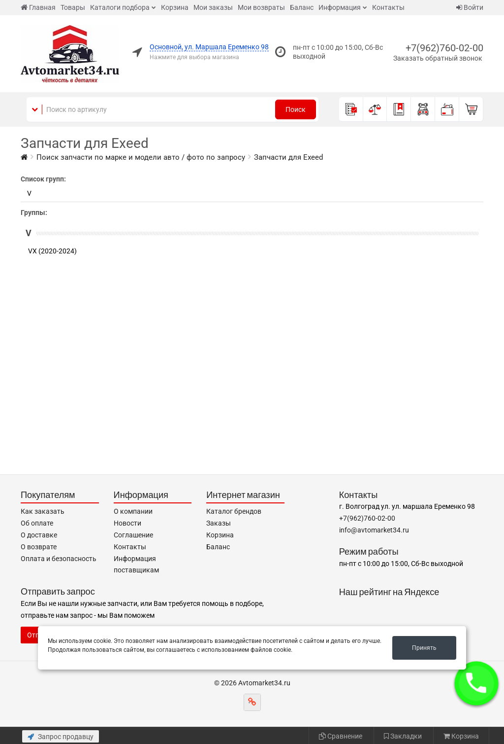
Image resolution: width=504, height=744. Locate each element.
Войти (469, 7)
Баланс (302, 7)
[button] (476, 683)
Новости (127, 523)
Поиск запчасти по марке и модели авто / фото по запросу (140, 157)
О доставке (39, 535)
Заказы (218, 523)
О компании (133, 511)
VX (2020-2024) (52, 251)
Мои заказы (213, 7)
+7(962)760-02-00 (444, 48)
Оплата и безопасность (58, 559)
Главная (38, 7)
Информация (339, 7)
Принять (424, 647)
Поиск (295, 109)
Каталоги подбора (120, 7)
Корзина (175, 7)
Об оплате (37, 523)
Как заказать (42, 511)
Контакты (388, 7)
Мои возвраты (261, 7)
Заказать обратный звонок (437, 58)
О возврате (39, 547)
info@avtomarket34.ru (374, 530)
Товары (73, 7)
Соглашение (133, 535)
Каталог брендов (233, 511)
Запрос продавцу (61, 737)
